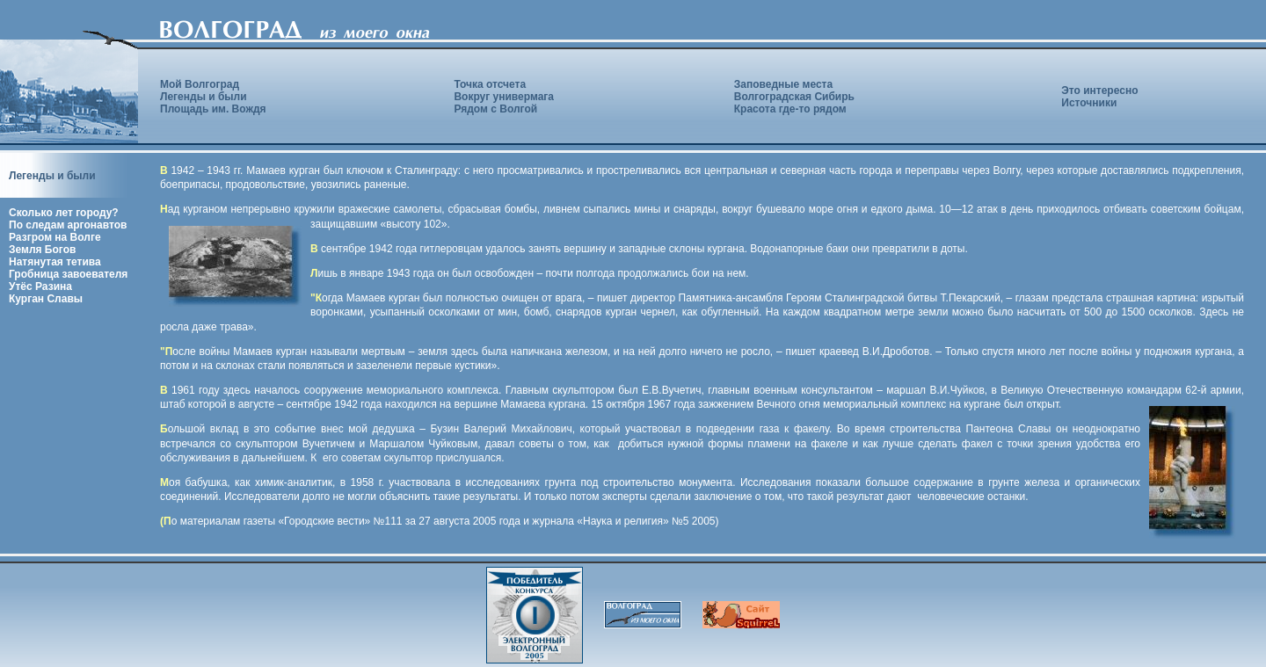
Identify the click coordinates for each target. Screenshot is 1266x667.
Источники (1089, 103)
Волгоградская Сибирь (794, 97)
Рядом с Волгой (495, 109)
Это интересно (1099, 90)
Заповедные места (783, 84)
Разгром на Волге (55, 237)
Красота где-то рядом (790, 109)
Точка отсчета (490, 84)
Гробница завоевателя (68, 274)
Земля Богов (42, 249)
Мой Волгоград (199, 84)
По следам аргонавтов (68, 225)
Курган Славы (46, 299)
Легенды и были (203, 97)
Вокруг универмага (504, 97)
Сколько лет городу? (64, 213)
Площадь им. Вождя (213, 109)
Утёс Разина (40, 286)
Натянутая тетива (55, 262)
